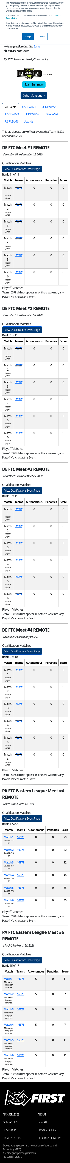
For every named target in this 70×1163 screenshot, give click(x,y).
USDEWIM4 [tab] (31, 114)
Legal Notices (12, 1138)
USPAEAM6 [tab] (11, 121)
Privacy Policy (47, 1130)
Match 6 (8, 900)
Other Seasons (33, 95)
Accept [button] (28, 36)
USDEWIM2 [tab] (48, 107)
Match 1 (8, 837)
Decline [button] (42, 36)
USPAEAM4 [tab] (51, 114)
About (42, 1114)
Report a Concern (49, 1138)
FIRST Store (10, 1130)
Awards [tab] (28, 121)
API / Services (11, 1114)
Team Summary (34, 84)
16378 (18, 188)
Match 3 (8, 862)
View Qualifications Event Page (22, 169)
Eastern (37, 46)
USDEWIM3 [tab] (12, 114)
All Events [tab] (10, 107)
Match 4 (8, 875)
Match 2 (8, 850)
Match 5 (8, 888)
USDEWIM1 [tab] (29, 107)
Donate (42, 1122)
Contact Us (10, 1122)
